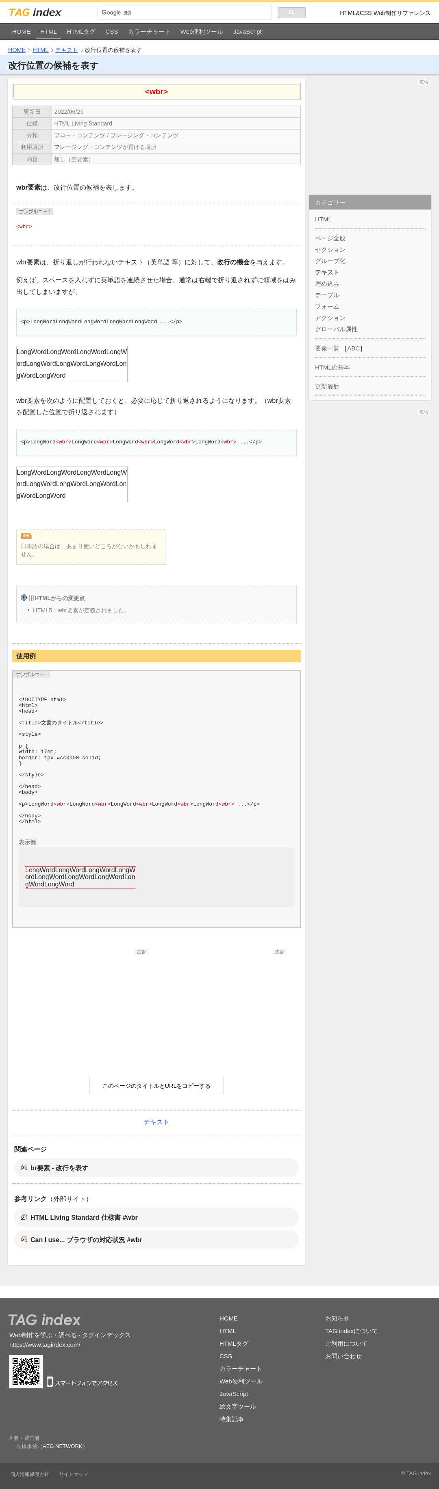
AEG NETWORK (63, 1446)
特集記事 (232, 1419)
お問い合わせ (343, 1356)
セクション (330, 249)
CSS (112, 31)
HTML (48, 31)
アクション (330, 317)
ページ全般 (330, 238)
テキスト (66, 50)
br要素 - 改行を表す (59, 1168)
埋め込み (327, 283)
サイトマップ (73, 1474)
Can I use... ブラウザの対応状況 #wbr (86, 1239)
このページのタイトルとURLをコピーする (156, 1086)
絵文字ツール (238, 1406)
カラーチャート (149, 31)
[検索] (185, 12)
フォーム (327, 306)
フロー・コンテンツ (79, 135)
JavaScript (247, 31)
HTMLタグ (81, 31)
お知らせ (337, 1318)
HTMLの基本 (332, 367)
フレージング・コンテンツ (144, 135)
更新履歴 (327, 386)
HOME (21, 31)
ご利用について (346, 1343)
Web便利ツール (202, 31)
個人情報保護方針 (29, 1474)
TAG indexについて (351, 1330)
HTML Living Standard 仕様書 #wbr (84, 1217)
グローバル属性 (336, 329)
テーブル (327, 295)
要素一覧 (327, 348)
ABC (353, 348)
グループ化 (330, 260)
